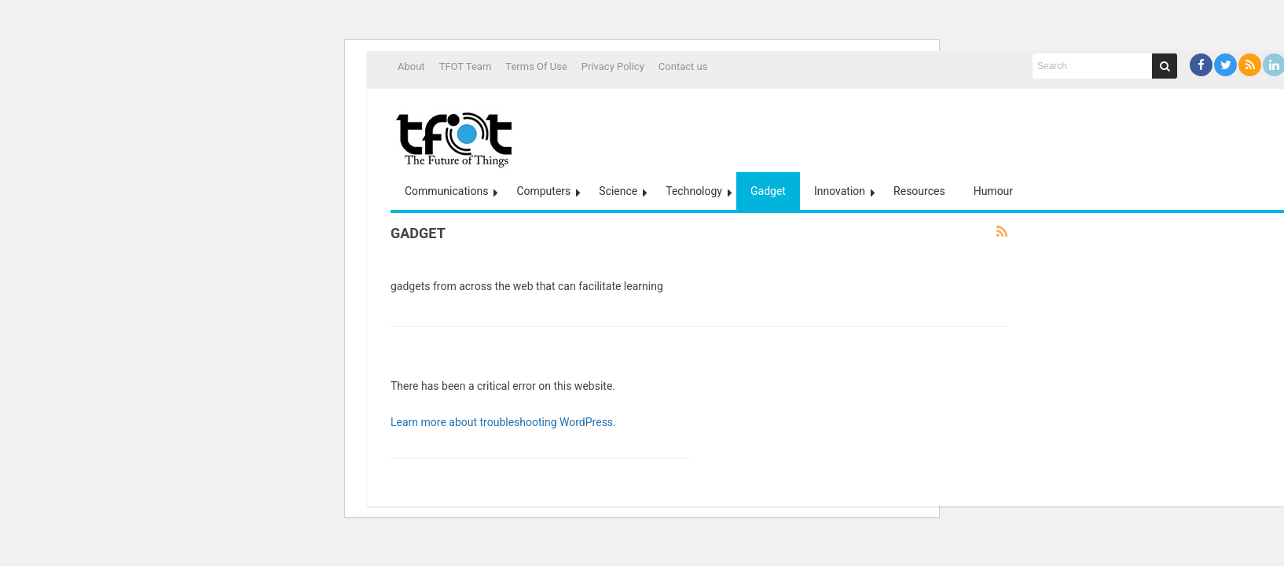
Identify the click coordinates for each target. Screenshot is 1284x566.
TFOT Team (465, 66)
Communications (446, 191)
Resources (919, 191)
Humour (993, 191)
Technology (694, 191)
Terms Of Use (536, 66)
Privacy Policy (612, 66)
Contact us (683, 66)
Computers (543, 191)
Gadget (768, 191)
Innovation (839, 191)
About (411, 66)
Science (618, 191)
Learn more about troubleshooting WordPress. (503, 422)
